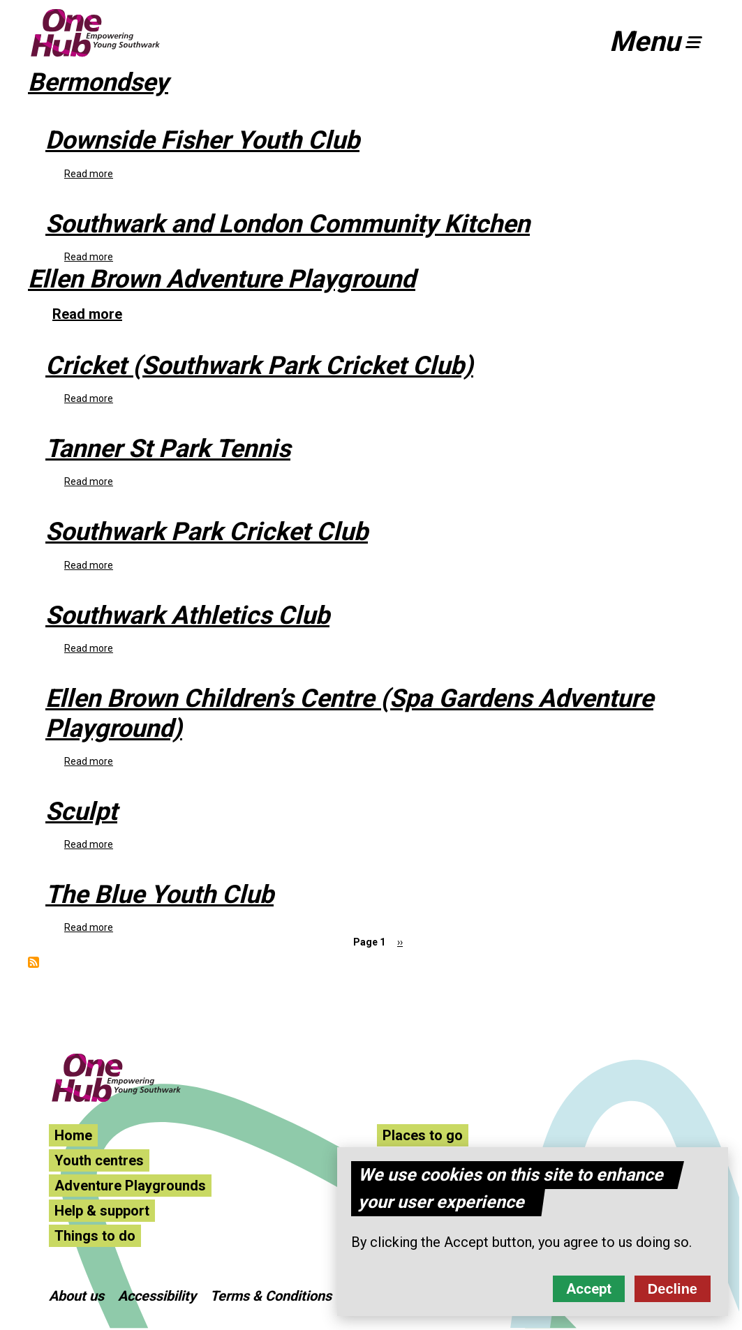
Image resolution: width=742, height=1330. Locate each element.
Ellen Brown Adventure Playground (221, 279)
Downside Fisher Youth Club (202, 140)
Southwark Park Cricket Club (206, 531)
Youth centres (99, 1160)
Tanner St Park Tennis (167, 448)
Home (73, 1135)
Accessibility (157, 1295)
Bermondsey (98, 82)
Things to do (94, 1235)
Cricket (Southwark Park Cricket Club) (259, 365)
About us (76, 1295)
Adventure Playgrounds (130, 1185)
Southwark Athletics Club (187, 615)
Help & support (101, 1210)
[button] (661, 42)
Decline (672, 1290)
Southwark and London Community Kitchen (287, 224)
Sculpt (81, 811)
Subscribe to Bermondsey (33, 962)
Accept (588, 1290)
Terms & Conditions (271, 1295)
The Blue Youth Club (159, 894)
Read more (88, 173)
